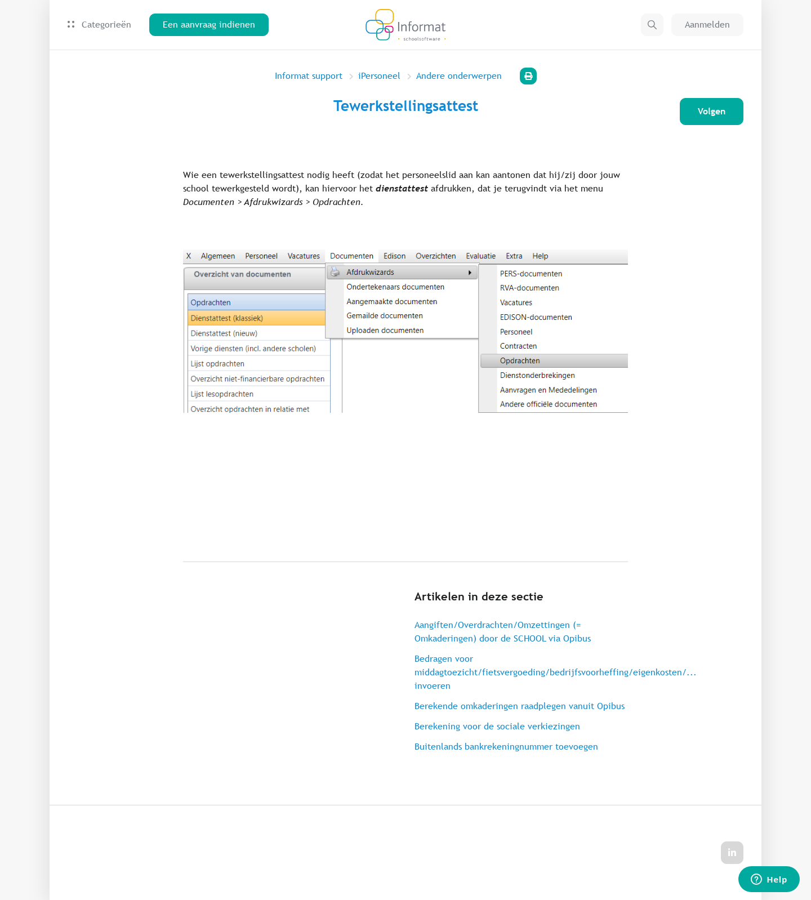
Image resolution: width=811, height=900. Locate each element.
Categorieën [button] (99, 24)
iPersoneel (379, 75)
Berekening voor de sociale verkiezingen (497, 726)
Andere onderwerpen (459, 75)
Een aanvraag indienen (209, 24)
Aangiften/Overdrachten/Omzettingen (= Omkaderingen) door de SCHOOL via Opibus (503, 632)
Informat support (308, 75)
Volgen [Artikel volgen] (711, 111)
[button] (652, 25)
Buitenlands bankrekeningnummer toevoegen (506, 746)
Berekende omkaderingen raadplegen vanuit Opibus (520, 706)
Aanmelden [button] (707, 24)
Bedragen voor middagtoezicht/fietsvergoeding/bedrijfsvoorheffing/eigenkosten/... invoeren (521, 672)
